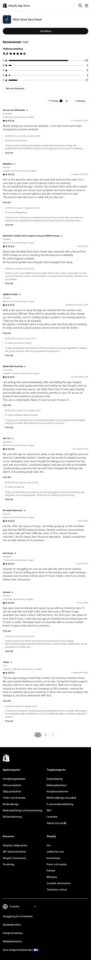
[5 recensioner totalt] (87, 65)
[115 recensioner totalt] (86, 60)
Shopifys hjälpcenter (15, 845)
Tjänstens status (57, 889)
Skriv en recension (15, 88)
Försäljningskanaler (14, 778)
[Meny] (86, 5)
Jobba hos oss (55, 851)
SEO (49, 810)
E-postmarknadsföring (60, 804)
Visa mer (9, 152)
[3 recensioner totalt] (87, 75)
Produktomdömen (57, 791)
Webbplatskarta (12, 941)
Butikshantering (12, 816)
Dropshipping (54, 778)
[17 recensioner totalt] (86, 80)
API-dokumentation (14, 851)
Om (49, 845)
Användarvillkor (12, 924)
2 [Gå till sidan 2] (45, 734)
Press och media (56, 864)
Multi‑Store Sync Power (27, 19)
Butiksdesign (11, 804)
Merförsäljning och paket (61, 797)
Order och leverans (14, 797)
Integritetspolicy (13, 932)
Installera (45, 31)
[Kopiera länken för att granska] (27, 110)
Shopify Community (14, 858)
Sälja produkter (12, 791)
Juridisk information (58, 883)
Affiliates (52, 876)
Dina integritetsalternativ (18, 949)
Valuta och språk (56, 823)
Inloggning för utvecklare (18, 916)
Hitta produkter (12, 785)
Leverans (52, 816)
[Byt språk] (23, 906)
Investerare (53, 858)
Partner (51, 870)
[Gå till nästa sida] (53, 734)
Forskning (8, 864)
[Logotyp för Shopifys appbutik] (16, 5)
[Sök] (80, 5)
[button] (67, 101)
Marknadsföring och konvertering (22, 810)
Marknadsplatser (57, 785)
